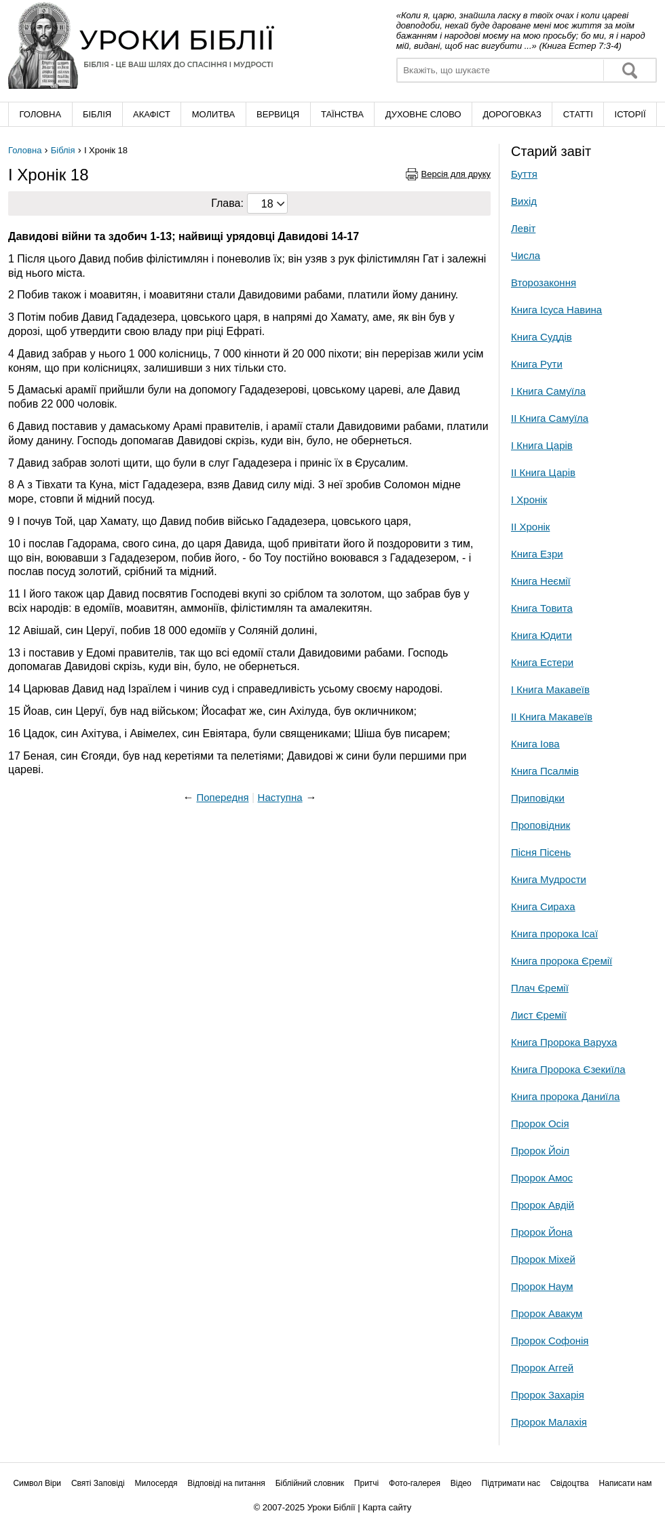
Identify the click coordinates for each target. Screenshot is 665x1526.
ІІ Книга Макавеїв (551, 716)
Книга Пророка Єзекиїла (568, 1069)
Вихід (524, 201)
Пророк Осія (540, 1123)
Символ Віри (37, 1483)
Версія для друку (456, 174)
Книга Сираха (543, 906)
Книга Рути (537, 364)
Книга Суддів (541, 337)
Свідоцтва (569, 1483)
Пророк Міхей (543, 1259)
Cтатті (578, 114)
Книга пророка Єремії (561, 960)
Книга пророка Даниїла (565, 1096)
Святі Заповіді (98, 1483)
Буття (524, 174)
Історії (630, 114)
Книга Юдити (541, 635)
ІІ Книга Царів (543, 472)
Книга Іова (535, 743)
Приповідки (538, 798)
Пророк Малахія (549, 1422)
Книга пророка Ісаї (554, 933)
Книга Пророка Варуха (564, 1042)
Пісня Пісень (541, 852)
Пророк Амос (542, 1177)
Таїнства (342, 114)
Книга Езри (537, 554)
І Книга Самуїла (548, 391)
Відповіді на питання (226, 1483)
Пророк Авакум (546, 1313)
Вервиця (277, 114)
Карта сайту (386, 1507)
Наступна (280, 797)
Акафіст (151, 114)
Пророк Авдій (542, 1205)
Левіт (523, 228)
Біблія (97, 114)
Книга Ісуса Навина (556, 309)
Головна (40, 114)
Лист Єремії (539, 1015)
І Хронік (529, 499)
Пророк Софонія (549, 1340)
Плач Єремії (540, 988)
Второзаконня (543, 282)
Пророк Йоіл (540, 1150)
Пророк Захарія (547, 1395)
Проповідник (540, 825)
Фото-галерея (414, 1483)
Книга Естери (542, 662)
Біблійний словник (310, 1483)
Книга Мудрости (548, 879)
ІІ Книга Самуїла (549, 418)
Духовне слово (423, 114)
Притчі (366, 1483)
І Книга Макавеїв (550, 689)
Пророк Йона (542, 1232)
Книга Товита (542, 608)
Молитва (213, 114)
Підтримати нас (511, 1483)
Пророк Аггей (542, 1367)
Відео (461, 1483)
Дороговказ (511, 114)
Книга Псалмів (545, 771)
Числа (525, 255)
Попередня (222, 797)
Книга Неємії (541, 581)
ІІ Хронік (530, 526)
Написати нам (625, 1483)
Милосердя (155, 1483)
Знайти (630, 70)
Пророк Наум (542, 1286)
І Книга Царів (542, 445)
